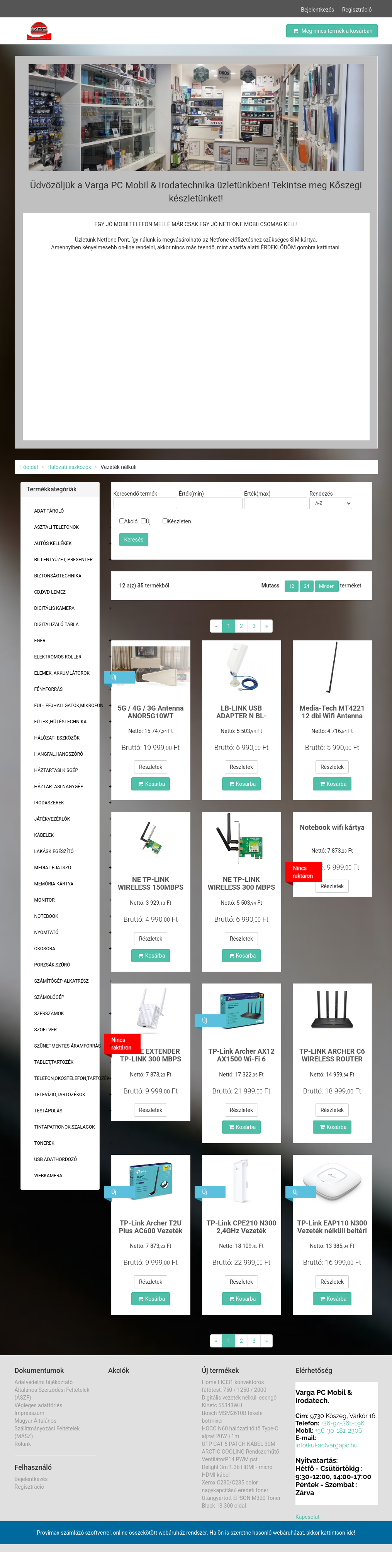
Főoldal (29, 467)
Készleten (177, 521)
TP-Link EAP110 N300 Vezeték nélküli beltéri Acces (332, 1230)
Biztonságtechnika (57, 576)
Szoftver (45, 1029)
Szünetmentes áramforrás (67, 1046)
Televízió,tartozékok (59, 1094)
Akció (128, 521)
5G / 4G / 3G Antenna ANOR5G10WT (150, 712)
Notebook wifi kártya (332, 827)
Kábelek (44, 835)
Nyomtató (46, 932)
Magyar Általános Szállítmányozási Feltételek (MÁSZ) (47, 1428)
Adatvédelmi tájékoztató (44, 1382)
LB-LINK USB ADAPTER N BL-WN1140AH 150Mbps (241, 716)
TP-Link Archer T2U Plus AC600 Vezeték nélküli (151, 1230)
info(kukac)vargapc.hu (326, 1445)
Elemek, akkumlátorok (62, 673)
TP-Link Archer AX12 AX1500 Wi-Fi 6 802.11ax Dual (241, 1059)
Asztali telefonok (56, 527)
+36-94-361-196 (343, 1423)
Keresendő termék (135, 494)
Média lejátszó (52, 867)
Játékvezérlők (52, 819)
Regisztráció (357, 10)
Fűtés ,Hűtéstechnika (60, 721)
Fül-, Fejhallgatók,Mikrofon (69, 705)
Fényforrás (48, 689)
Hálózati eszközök (69, 467)
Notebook (46, 916)
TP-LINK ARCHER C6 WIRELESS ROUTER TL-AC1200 (332, 1059)
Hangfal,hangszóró (58, 754)
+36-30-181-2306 (338, 1430)
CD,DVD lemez (50, 592)
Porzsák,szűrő (52, 965)
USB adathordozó (55, 1159)
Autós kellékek (53, 543)
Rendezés (321, 494)
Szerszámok (49, 1013)
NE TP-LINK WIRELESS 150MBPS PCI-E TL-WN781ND (150, 887)
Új (146, 521)
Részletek (150, 767)
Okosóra (44, 948)
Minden (326, 586)
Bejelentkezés (317, 10)
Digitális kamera (54, 608)
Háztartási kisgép (56, 770)
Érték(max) (257, 494)
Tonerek (44, 1143)
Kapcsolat (307, 1517)
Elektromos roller (57, 657)
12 (291, 586)
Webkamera (48, 1175)
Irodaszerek (49, 803)
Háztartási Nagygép (58, 786)
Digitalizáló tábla (56, 624)
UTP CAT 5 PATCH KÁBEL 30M (238, 1444)
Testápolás (48, 1111)
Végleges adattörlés (39, 1405)
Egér (40, 640)
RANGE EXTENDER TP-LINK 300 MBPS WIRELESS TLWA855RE (151, 1062)
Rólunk (23, 1444)
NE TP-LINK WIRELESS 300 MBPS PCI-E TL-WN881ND (241, 887)
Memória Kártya (54, 884)
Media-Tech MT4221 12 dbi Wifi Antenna (332, 712)
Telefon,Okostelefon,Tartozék (72, 1078)
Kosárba (151, 784)
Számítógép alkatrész (61, 981)
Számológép (49, 997)
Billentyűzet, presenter (63, 559)
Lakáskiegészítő (54, 851)
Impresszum (29, 1413)
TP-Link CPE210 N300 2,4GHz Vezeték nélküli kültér (241, 1230)
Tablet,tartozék (54, 1062)
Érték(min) (191, 494)
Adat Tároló (49, 511)
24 (306, 586)
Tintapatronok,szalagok (64, 1127)
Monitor (44, 900)
